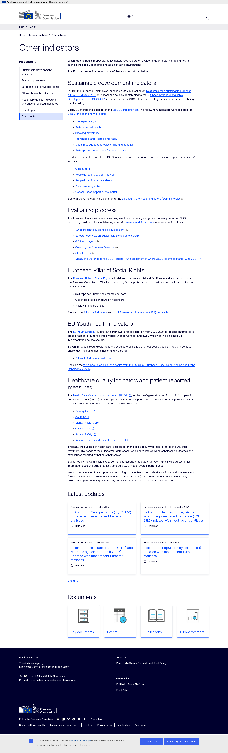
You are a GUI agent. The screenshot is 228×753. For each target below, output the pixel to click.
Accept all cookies (151, 741)
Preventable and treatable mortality (96, 138)
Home (22, 35)
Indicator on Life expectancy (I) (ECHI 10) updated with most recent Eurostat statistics (101, 516)
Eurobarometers (192, 632)
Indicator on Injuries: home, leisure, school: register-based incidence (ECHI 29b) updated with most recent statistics (174, 516)
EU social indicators (95, 312)
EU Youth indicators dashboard (94, 358)
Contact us (96, 719)
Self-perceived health (88, 127)
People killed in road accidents (93, 180)
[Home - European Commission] (42, 14)
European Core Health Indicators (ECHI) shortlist (151, 198)
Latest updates (30, 110)
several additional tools (140, 222)
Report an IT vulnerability (32, 725)
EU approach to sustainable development (99, 229)
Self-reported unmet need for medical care (100, 150)
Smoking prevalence (87, 133)
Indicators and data (38, 35)
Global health (83, 253)
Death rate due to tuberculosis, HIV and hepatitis (104, 144)
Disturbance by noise (87, 186)
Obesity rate (82, 168)
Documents (28, 116)
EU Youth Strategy (84, 331)
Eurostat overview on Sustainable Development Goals (107, 235)
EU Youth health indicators (37, 93)
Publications (153, 632)
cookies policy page (80, 740)
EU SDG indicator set (125, 109)
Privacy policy (104, 725)
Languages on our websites (64, 725)
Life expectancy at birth (89, 121)
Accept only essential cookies (181, 741)
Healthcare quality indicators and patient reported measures (40, 101)
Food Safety (123, 690)
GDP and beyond (85, 241)
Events (112, 632)
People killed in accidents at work (95, 174)
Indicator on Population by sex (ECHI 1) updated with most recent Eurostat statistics (172, 552)
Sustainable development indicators (37, 72)
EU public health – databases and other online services (47, 680)
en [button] (131, 16)
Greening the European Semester (95, 247)
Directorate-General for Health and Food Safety (141, 663)
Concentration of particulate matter (96, 192)
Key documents (82, 632)
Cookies (88, 725)
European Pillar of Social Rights (40, 86)
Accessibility (141, 725)
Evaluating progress (33, 80)
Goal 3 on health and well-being (87, 113)
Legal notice (123, 725)
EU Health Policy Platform (130, 684)
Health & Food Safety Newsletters (47, 676)
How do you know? (60, 2)
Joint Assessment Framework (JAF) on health (140, 312)
